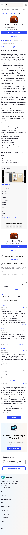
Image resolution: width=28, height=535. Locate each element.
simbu (3, 348)
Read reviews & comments (7, 43)
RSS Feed (3, 529)
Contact (3, 521)
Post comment (14, 289)
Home (2, 13)
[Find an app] (6, 5)
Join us (24, 1)
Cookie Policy (4, 517)
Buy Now (14, 36)
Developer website (18, 47)
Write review (14, 260)
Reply (7, 324)
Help (2, 525)
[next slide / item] (25, 176)
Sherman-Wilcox (6, 368)
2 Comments (22, 377)
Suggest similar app (14, 468)
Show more (14, 417)
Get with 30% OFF (14, 448)
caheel (3, 305)
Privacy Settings (5, 514)
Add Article (4, 503)
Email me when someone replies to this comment (13, 285)
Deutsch (8, 487)
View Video (6, 184)
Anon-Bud (4, 328)
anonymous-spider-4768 (8, 381)
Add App (3, 495)
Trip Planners (13, 13)
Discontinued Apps (6, 499)
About (2, 491)
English (3, 487)
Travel (7, 13)
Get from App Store (14, 32)
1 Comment (23, 324)
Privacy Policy (4, 510)
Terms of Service (5, 506)
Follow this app (6, 47)
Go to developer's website (9, 217)
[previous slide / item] (3, 176)
